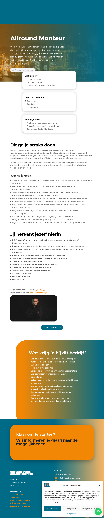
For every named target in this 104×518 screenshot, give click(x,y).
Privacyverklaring (72, 514)
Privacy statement (18, 503)
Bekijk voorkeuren (90, 508)
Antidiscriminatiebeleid (20, 500)
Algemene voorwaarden (20, 506)
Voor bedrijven (52, 18)
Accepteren (52, 508)
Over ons (51, 21)
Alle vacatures (51, 12)
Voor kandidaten (51, 15)
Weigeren (71, 508)
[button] (99, 485)
